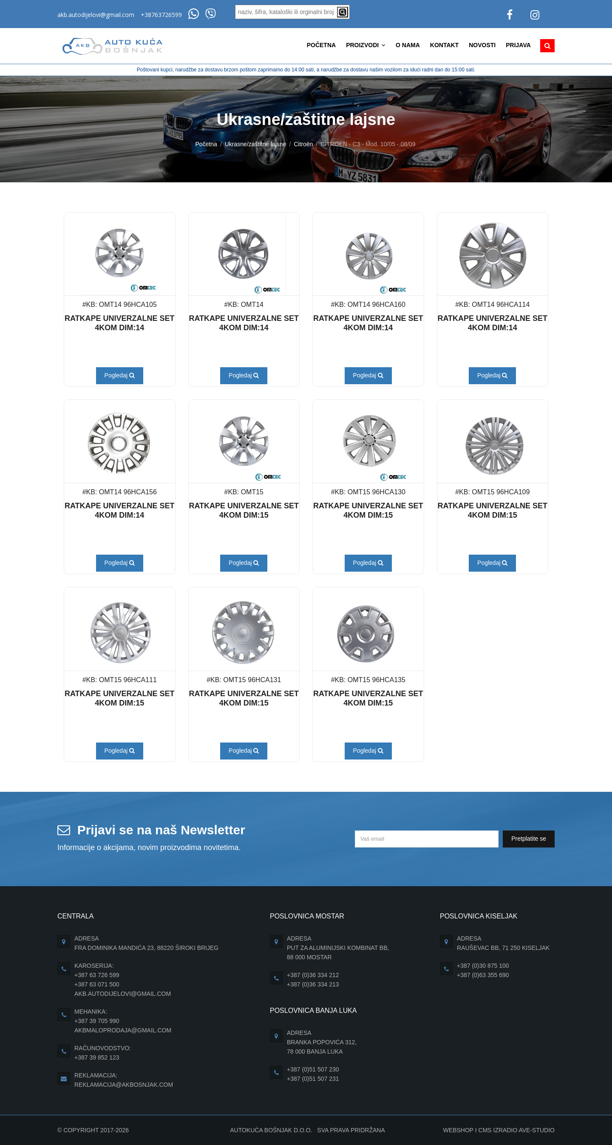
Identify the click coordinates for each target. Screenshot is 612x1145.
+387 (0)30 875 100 (483, 965)
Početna (321, 45)
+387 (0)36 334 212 (313, 975)
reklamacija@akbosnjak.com (123, 1084)
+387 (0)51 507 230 (313, 1069)
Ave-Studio (536, 1130)
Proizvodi (365, 45)
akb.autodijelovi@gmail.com (95, 15)
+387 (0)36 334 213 (313, 984)
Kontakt (444, 45)
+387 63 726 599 (96, 975)
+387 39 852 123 (96, 1057)
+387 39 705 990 (96, 1020)
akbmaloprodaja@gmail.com (122, 1030)
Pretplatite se (528, 838)
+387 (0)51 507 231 (313, 1078)
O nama (408, 45)
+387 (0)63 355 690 (483, 975)
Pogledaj (120, 375)
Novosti (482, 45)
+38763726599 (161, 15)
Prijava (518, 45)
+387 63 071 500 (96, 984)
